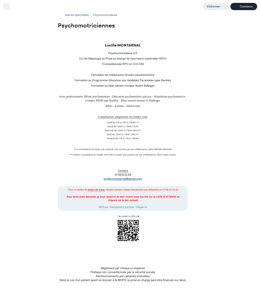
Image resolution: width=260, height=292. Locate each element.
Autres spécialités (77, 15)
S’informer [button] (213, 6)
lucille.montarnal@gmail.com (123, 178)
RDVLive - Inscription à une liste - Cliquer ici (123, 207)
